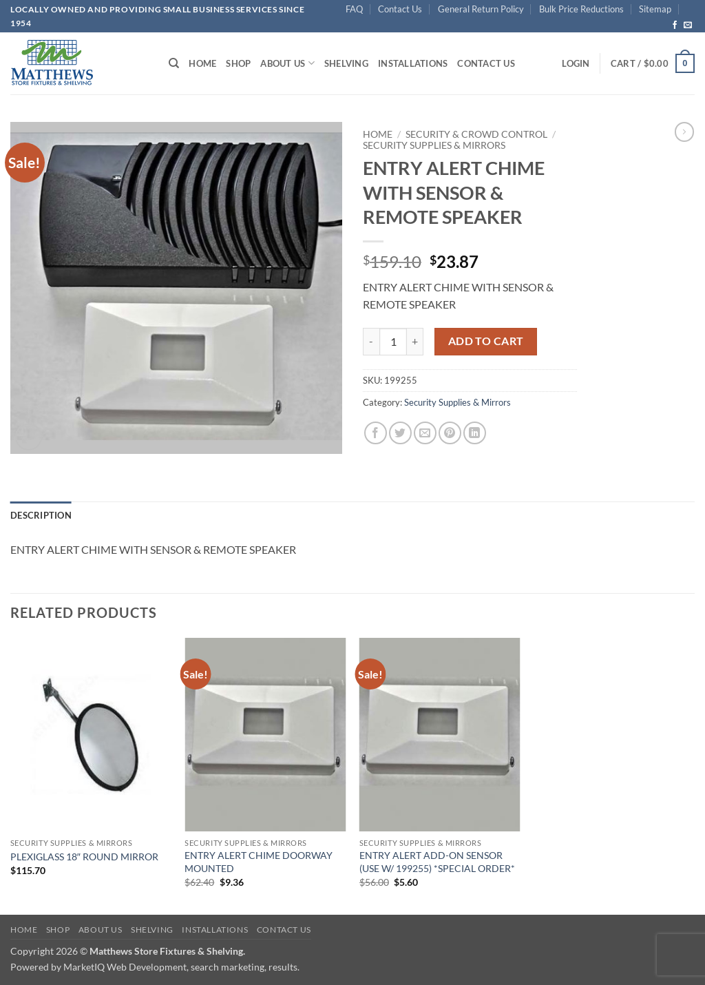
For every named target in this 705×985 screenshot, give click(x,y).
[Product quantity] (393, 341)
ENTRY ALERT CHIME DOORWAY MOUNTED (259, 861)
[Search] (174, 63)
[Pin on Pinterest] (450, 433)
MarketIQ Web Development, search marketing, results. (181, 967)
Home (202, 63)
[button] (575, 63)
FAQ (354, 8)
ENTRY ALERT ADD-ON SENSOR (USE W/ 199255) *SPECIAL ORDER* (437, 861)
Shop (238, 63)
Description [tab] (41, 515)
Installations (413, 63)
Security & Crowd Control (476, 134)
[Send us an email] (688, 25)
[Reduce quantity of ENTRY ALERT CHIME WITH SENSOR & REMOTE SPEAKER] (371, 341)
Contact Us (400, 8)
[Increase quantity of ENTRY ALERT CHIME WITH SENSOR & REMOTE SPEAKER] (415, 341)
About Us (287, 63)
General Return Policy (481, 8)
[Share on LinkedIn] (474, 433)
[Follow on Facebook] (675, 25)
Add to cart (486, 341)
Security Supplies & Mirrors (434, 145)
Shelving (346, 63)
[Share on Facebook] (375, 433)
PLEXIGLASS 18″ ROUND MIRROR (84, 856)
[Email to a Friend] (425, 433)
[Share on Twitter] (400, 433)
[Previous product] (684, 131)
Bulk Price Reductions (581, 8)
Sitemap (655, 8)
